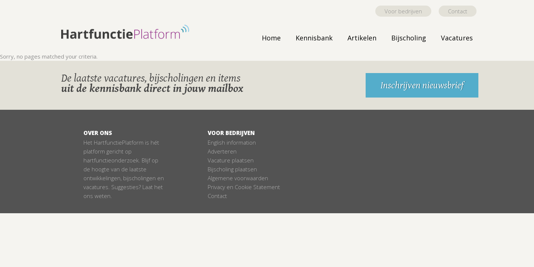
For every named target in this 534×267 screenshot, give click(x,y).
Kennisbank (314, 37)
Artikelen (361, 37)
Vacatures (457, 37)
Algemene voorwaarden (238, 178)
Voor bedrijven (403, 11)
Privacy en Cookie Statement (244, 187)
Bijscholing (408, 37)
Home (271, 37)
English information (232, 142)
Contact (457, 11)
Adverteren (222, 151)
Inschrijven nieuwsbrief (422, 85)
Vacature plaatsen (231, 160)
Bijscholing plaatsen (232, 169)
